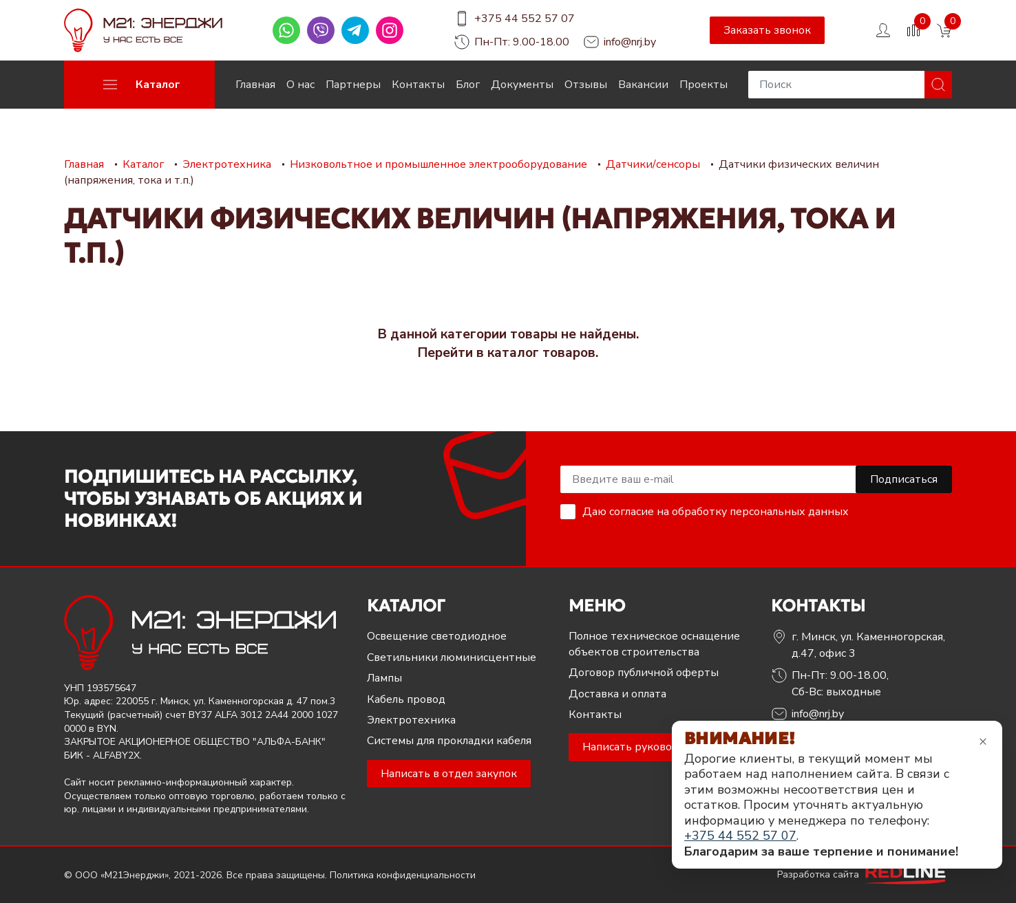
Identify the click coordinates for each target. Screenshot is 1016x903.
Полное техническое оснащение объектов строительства (654, 644)
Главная (255, 84)
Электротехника (411, 720)
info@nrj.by (630, 42)
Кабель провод (406, 699)
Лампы (384, 678)
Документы (522, 84)
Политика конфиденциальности (403, 875)
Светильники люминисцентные (451, 657)
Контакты (418, 84)
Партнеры (353, 84)
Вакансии (643, 84)
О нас (300, 84)
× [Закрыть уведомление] (983, 741)
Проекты (703, 84)
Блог (468, 84)
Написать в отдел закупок (449, 773)
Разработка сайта (864, 874)
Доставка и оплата (617, 693)
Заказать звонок (767, 30)
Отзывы (585, 84)
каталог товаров (541, 353)
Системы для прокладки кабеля (449, 740)
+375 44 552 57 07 (524, 18)
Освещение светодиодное (437, 636)
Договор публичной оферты (644, 672)
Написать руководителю (647, 746)
